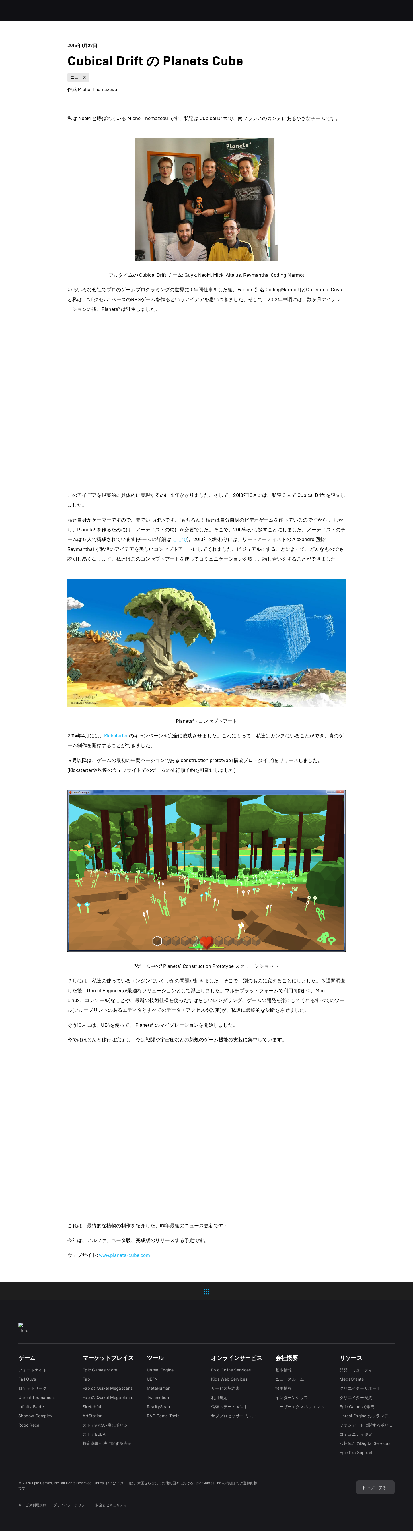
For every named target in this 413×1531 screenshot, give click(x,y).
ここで (179, 539)
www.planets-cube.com (124, 1255)
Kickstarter (116, 736)
